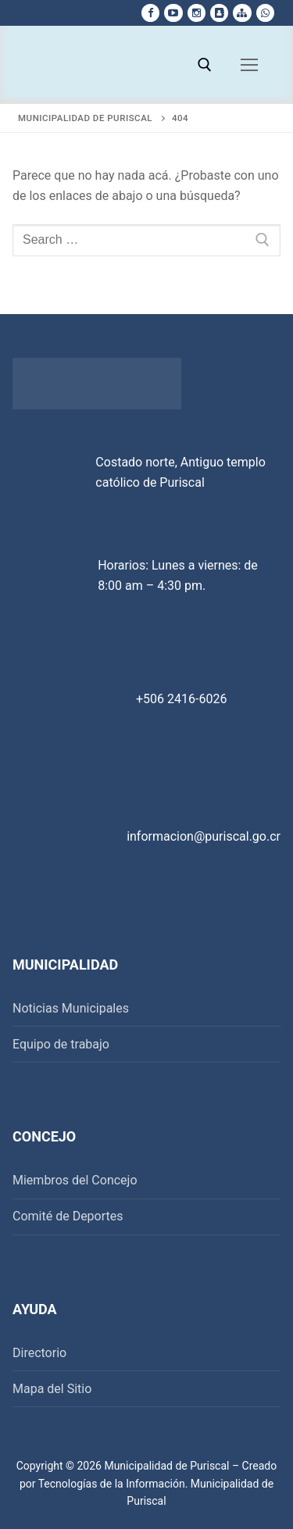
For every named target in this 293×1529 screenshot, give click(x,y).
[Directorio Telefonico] (219, 13)
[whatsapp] (265, 13)
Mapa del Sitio (52, 1388)
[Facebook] (150, 13)
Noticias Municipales (71, 1008)
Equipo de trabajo (61, 1044)
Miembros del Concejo (75, 1180)
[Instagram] (196, 13)
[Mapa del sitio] (242, 13)
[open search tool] (205, 65)
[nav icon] (249, 64)
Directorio (39, 1352)
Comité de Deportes (68, 1216)
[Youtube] (173, 13)
